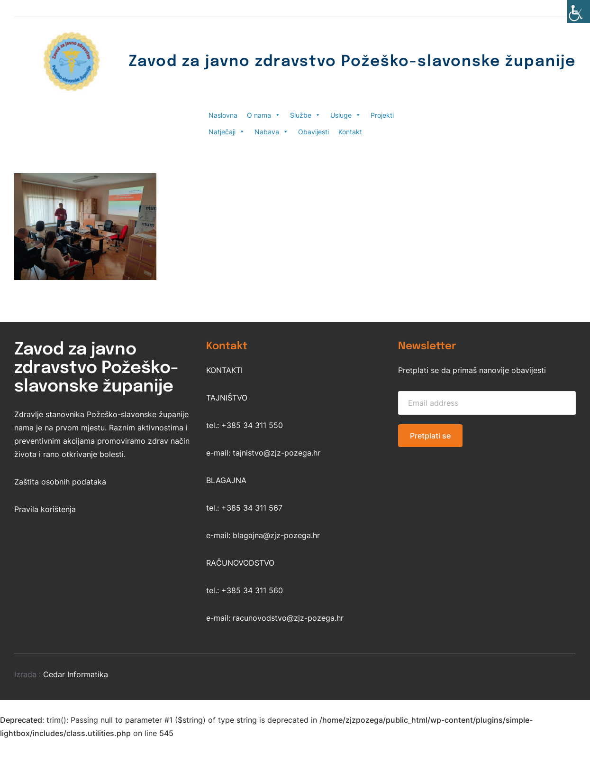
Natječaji (227, 131)
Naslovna (223, 115)
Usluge (345, 115)
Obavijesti (313, 132)
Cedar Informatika (75, 674)
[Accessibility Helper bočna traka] (578, 11)
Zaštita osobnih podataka (60, 481)
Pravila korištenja (45, 509)
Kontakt (350, 132)
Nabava (271, 131)
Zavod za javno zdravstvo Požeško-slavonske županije (352, 61)
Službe (305, 115)
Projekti (382, 115)
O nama (264, 115)
